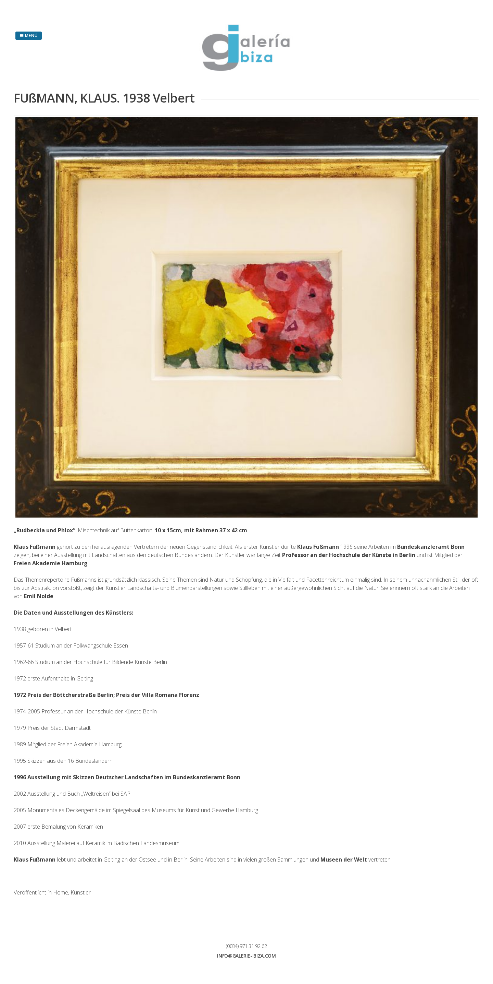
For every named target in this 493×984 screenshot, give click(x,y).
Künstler (81, 892)
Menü (28, 35)
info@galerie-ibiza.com (246, 955)
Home (60, 892)
